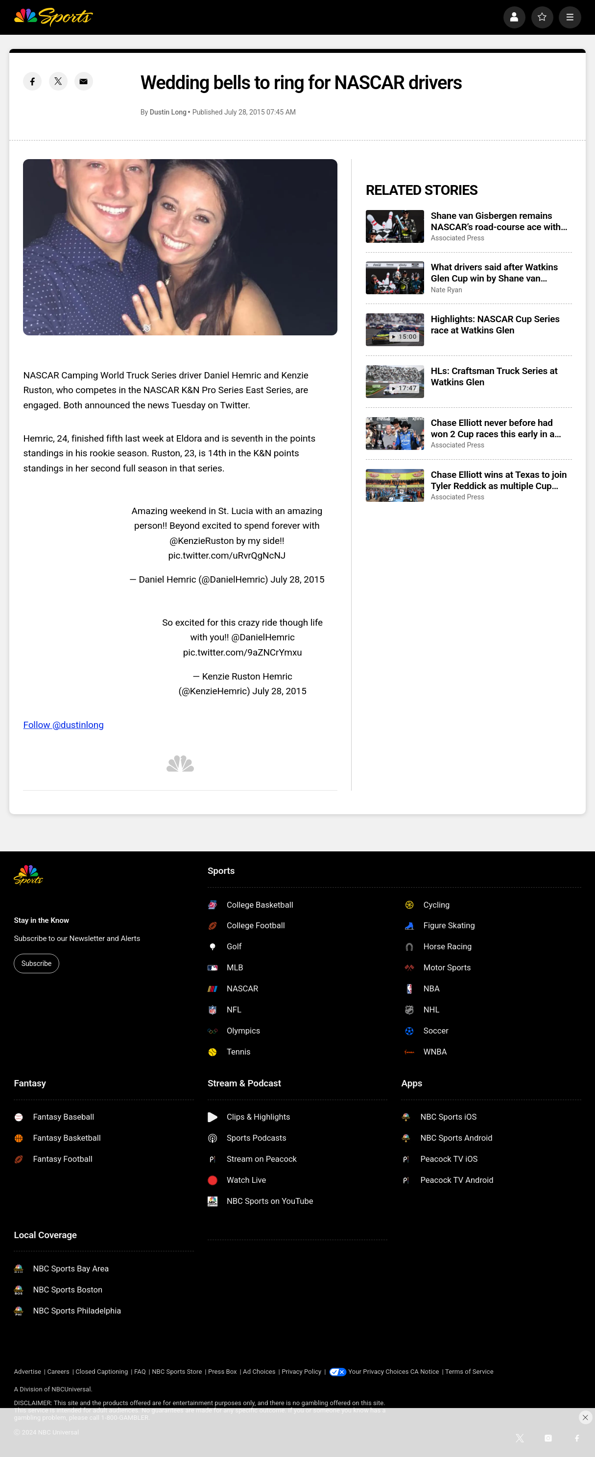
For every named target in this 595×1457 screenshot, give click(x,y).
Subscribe (37, 963)
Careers (58, 1371)
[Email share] (83, 81)
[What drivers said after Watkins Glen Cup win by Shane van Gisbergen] (395, 277)
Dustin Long (168, 112)
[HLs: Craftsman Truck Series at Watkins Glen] (395, 381)
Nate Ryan (446, 290)
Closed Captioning (101, 1371)
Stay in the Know (41, 920)
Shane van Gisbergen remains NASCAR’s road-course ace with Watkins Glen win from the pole (496, 221)
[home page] (53, 17)
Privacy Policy (301, 1371)
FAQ (140, 1371)
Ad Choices (259, 1371)
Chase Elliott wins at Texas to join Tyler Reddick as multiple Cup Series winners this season (499, 480)
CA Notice (424, 1371)
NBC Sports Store (177, 1371)
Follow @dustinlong (63, 724)
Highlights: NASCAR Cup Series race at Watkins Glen (495, 324)
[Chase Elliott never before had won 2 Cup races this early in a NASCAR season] (395, 433)
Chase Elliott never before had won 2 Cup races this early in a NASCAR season (492, 428)
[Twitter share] (58, 81)
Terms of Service (469, 1371)
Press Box (222, 1371)
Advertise (27, 1371)
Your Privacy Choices (378, 1371)
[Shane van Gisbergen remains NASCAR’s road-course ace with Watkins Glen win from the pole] (395, 226)
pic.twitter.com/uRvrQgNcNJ (227, 555)
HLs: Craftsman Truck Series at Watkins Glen (494, 376)
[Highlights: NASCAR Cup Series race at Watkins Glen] (395, 329)
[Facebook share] (32, 81)
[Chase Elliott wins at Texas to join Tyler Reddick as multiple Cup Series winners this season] (395, 485)
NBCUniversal (71, 1389)
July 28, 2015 (297, 579)
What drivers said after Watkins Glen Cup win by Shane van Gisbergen (494, 272)
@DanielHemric (263, 637)
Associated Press (457, 238)
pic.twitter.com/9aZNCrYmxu (242, 652)
